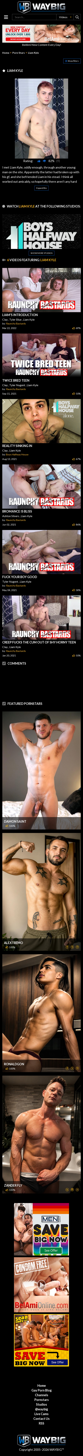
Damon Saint (15, 821)
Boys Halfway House (17, 454)
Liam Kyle (33, 52)
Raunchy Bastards (16, 323)
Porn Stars (18, 52)
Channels (41, 1395)
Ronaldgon (14, 1064)
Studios (41, 1404)
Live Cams (41, 1414)
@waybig (41, 1409)
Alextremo (13, 943)
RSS (41, 1423)
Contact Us (41, 1419)
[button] (65, 17)
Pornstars (41, 1400)
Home (5, 52)
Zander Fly (13, 1185)
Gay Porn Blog (41, 1390)
